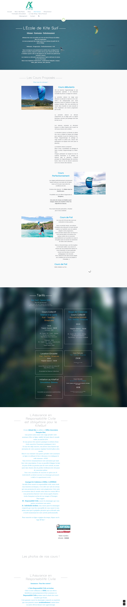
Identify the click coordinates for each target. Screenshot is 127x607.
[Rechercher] (115, 12)
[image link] (63, 15)
